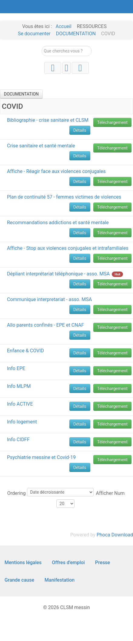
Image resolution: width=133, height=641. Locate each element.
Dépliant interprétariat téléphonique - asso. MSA (58, 274)
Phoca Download (115, 535)
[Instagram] (66, 68)
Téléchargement (112, 122)
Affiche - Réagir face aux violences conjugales (56, 171)
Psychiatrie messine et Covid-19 (41, 457)
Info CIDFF (18, 439)
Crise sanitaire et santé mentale (41, 146)
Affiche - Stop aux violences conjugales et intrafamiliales (67, 248)
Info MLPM (19, 386)
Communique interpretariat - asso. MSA (49, 299)
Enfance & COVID (25, 350)
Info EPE (16, 368)
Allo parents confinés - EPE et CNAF (45, 325)
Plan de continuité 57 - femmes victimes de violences (64, 197)
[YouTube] (52, 68)
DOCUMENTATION (21, 94)
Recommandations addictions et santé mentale (58, 222)
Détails (79, 130)
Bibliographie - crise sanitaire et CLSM (47, 120)
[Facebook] (80, 68)
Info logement (22, 422)
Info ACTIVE (20, 404)
